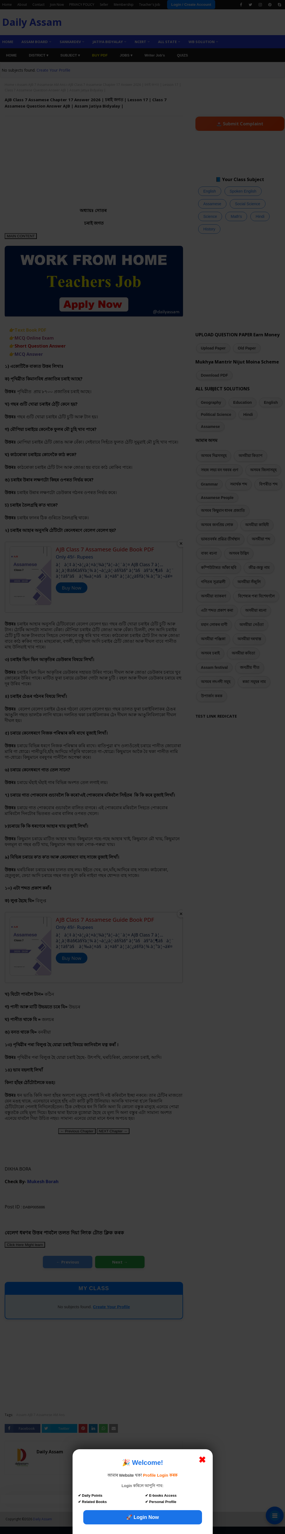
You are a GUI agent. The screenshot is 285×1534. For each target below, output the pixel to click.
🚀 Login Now (142, 1517)
